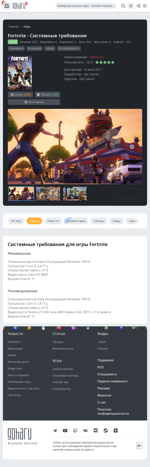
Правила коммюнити (112, 381)
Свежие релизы (63, 369)
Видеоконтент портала (23, 388)
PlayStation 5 (67, 42)
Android (118, 42)
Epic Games (91, 74)
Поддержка (105, 360)
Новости (15, 333)
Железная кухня (18, 362)
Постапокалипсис (69, 48)
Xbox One (85, 42)
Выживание (16, 48)
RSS (100, 367)
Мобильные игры (19, 382)
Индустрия (15, 368)
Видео (102, 333)
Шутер (50, 48)
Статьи (59, 333)
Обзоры (58, 342)
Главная (13, 26)
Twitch (101, 342)
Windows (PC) (28, 42)
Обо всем (14, 395)
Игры (26, 26)
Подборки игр (62, 389)
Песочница (34, 48)
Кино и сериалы (18, 375)
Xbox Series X (102, 42)
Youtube (102, 348)
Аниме (12, 355)
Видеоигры (15, 348)
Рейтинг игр (60, 382)
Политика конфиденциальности (113, 411)
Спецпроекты (107, 374)
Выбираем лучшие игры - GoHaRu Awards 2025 (86, 6)
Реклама (103, 388)
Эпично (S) (96, 57)
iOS (128, 42)
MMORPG (14, 342)
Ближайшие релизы (65, 375)
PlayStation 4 (48, 42)
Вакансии (104, 395)
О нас (101, 402)
